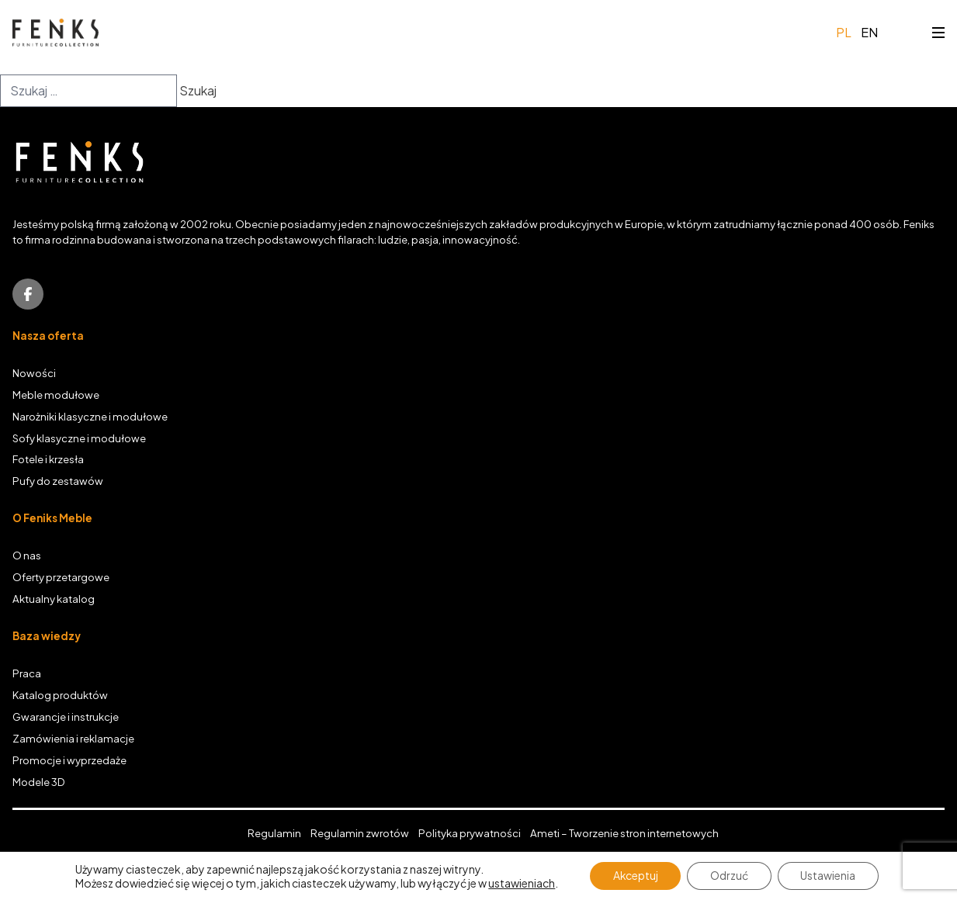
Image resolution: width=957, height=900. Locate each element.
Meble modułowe (55, 394)
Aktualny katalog (53, 598)
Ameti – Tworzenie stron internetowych (624, 832)
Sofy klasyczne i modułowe (79, 438)
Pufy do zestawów (57, 480)
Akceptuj (634, 876)
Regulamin (274, 832)
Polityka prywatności (469, 832)
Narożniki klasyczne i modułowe (90, 416)
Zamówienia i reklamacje (73, 738)
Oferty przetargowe (60, 576)
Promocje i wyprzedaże (69, 760)
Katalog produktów (60, 694)
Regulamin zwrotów (359, 832)
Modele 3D (38, 781)
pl (843, 32)
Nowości (34, 372)
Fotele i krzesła (48, 459)
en (869, 32)
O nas (26, 555)
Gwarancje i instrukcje (65, 716)
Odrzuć (729, 876)
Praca (26, 673)
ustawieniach (520, 883)
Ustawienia (828, 876)
